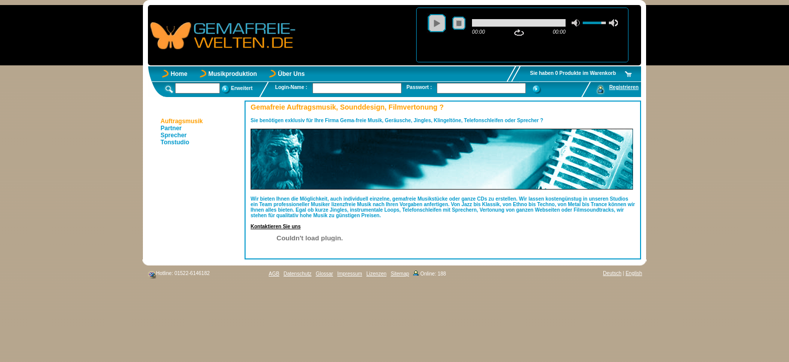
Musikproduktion (232, 73)
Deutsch (612, 273)
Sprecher (174, 135)
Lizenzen (376, 274)
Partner (171, 128)
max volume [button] (613, 23)
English (633, 273)
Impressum (349, 274)
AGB (274, 274)
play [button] (437, 23)
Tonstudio (175, 142)
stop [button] (459, 23)
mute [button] (576, 23)
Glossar (324, 274)
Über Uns (291, 73)
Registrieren (624, 87)
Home (179, 73)
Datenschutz (297, 274)
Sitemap (399, 274)
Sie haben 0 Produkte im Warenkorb (573, 73)
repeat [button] (519, 32)
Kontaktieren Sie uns (275, 226)
